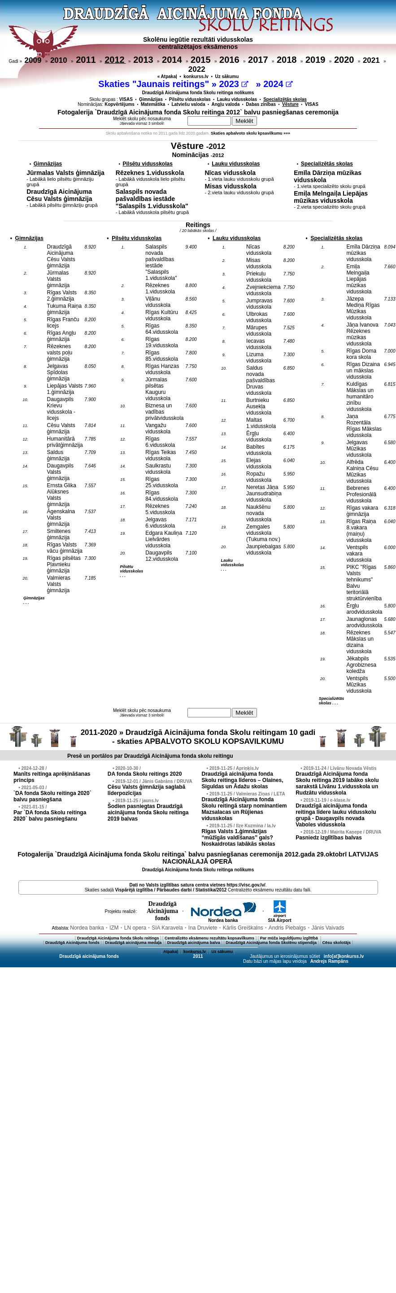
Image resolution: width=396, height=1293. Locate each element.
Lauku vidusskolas (237, 99)
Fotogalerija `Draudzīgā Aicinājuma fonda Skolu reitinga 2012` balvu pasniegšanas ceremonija (198, 112)
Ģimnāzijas (151, 99)
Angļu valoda (226, 104)
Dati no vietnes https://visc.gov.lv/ (197, 884)
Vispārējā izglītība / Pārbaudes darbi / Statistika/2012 (171, 889)
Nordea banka (222, 918)
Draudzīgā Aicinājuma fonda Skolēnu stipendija (271, 942)
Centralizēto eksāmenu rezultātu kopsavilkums (209, 938)
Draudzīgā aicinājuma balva (193, 942)
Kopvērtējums (119, 104)
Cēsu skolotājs (336, 942)
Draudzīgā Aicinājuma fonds (72, 942)
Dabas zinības (261, 104)
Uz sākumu (227, 76)
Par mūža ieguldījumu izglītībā (289, 938)
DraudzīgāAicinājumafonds (162, 911)
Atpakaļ (170, 951)
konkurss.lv (196, 76)
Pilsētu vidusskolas (190, 99)
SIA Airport (279, 918)
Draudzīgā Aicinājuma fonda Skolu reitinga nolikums (198, 92)
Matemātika (153, 104)
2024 (277, 84)
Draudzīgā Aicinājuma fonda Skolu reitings (118, 938)
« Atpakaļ (167, 76)
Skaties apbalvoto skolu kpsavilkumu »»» (250, 133)
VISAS (126, 99)
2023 (233, 84)
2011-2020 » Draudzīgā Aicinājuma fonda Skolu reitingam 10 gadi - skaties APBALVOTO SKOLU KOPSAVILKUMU (198, 737)
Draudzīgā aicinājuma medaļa (133, 942)
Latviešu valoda (188, 104)
